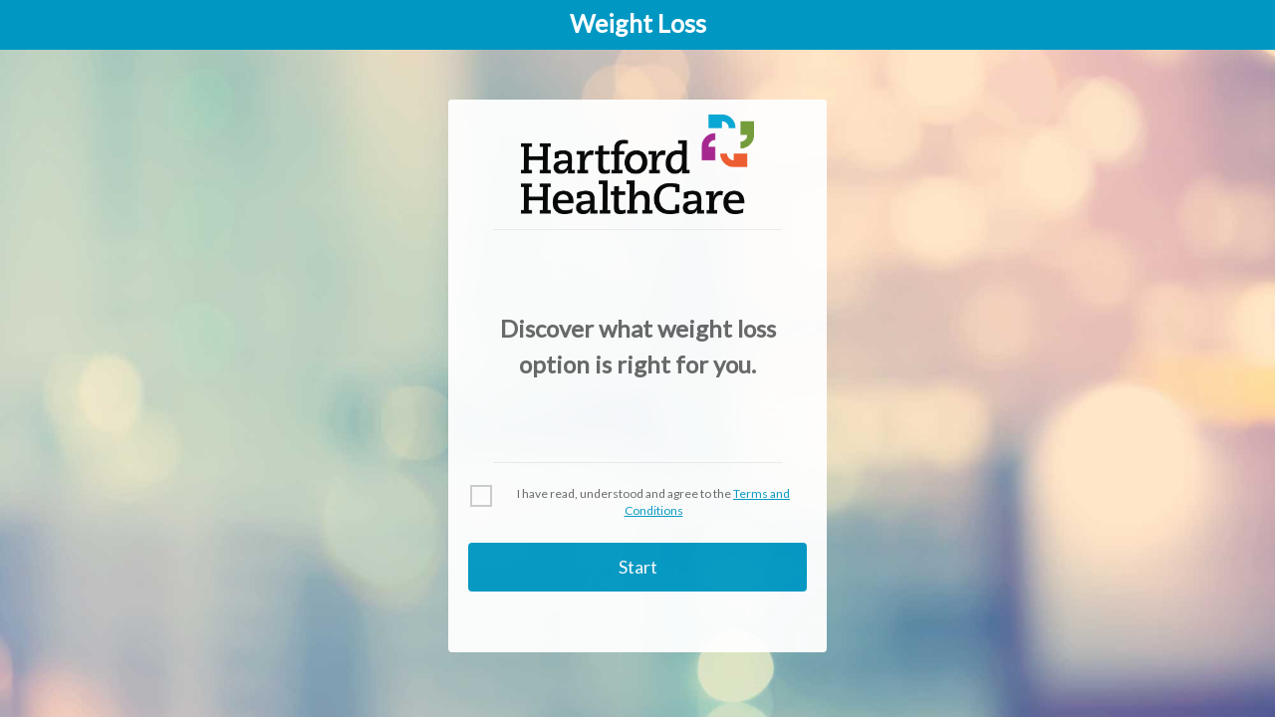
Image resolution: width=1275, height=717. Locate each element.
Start (638, 567)
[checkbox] (637, 503)
